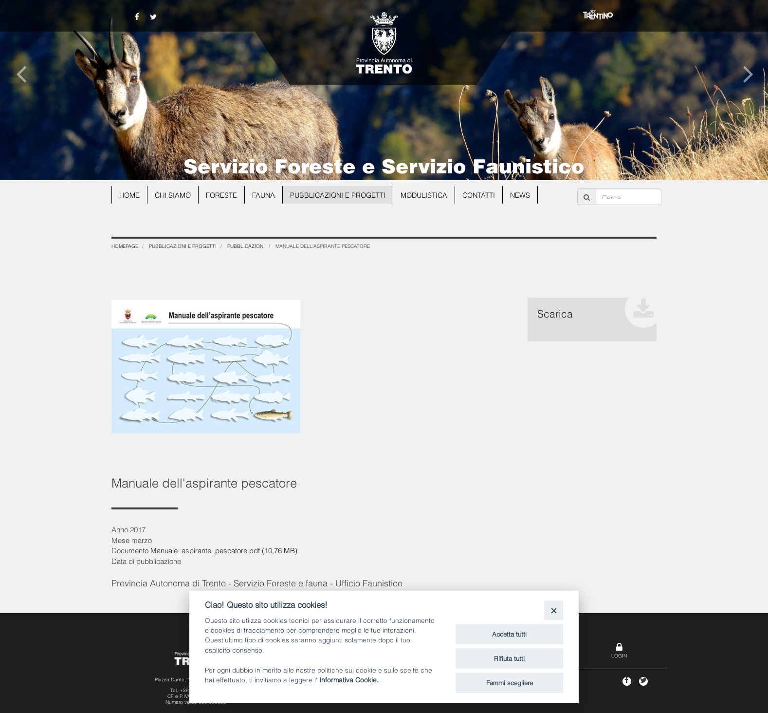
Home (130, 195)
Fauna (268, 195)
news (532, 195)
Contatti (490, 195)
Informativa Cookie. (349, 679)
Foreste (225, 195)
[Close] (553, 609)
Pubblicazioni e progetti (344, 195)
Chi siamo (175, 195)
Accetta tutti (509, 633)
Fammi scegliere (509, 682)
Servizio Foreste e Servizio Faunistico (384, 164)
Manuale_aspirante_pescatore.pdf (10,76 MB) (223, 550)
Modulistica (432, 195)
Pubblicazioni (246, 245)
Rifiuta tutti (509, 658)
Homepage (124, 245)
